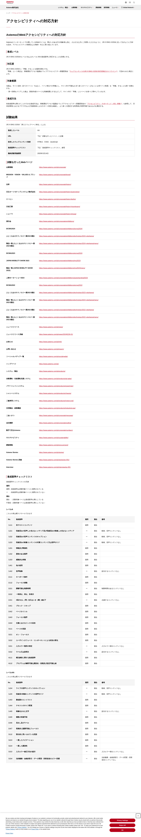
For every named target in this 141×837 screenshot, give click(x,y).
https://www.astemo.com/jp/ (49, 364)
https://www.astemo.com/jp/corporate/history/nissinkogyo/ (59, 206)
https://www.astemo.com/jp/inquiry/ (51, 349)
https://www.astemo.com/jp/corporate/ (52, 167)
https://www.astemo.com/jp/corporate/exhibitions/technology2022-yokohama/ (66, 310)
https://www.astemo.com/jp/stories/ (51, 452)
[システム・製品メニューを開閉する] (63, 7)
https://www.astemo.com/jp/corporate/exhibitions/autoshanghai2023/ (63, 278)
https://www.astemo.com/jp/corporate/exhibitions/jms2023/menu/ (62, 268)
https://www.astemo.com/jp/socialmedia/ (53, 356)
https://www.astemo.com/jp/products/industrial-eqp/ (57, 408)
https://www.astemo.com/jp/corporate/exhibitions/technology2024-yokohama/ (66, 236)
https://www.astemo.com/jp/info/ (50, 342)
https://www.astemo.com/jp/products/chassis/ (55, 393)
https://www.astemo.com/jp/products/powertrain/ (56, 386)
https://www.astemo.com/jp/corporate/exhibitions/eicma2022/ (60, 285)
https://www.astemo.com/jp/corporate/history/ (55, 184)
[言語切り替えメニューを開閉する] (126, 2)
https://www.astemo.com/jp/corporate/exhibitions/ (56, 221)
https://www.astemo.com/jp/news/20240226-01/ (56, 334)
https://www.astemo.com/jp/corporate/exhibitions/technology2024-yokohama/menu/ (68, 243)
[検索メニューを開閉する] (134, 2)
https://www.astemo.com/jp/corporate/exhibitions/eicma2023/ (60, 253)
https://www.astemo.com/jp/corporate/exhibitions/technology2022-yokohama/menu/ (68, 317)
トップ (8, 13)
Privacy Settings (122, 820)
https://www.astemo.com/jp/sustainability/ (53, 438)
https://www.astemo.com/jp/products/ (52, 371)
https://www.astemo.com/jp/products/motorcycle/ (56, 401)
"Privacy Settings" (22, 827)
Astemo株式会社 (12, 7)
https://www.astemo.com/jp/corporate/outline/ (55, 423)
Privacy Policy (35, 829)
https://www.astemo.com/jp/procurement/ (53, 445)
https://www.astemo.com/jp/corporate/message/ (56, 415)
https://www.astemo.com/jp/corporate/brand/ (55, 174)
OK (122, 830)
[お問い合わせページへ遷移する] (130, 2)
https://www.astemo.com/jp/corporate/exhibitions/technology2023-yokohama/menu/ (68, 300)
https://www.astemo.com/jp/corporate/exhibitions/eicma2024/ (60, 229)
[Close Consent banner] (138, 816)
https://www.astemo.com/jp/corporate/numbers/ (56, 430)
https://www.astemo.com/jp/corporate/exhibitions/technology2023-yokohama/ (66, 292)
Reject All (122, 825)
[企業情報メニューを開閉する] (74, 7)
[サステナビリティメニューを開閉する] (87, 7)
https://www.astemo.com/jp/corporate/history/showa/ (57, 214)
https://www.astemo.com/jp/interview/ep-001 (55, 467)
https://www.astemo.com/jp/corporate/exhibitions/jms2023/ (60, 261)
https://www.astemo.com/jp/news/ (51, 327)
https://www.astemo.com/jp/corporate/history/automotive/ (59, 192)
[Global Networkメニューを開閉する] (128, 7)
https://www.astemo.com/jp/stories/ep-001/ (54, 460)
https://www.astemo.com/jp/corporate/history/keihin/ (57, 199)
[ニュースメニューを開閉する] (115, 7)
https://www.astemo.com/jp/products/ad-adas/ (55, 378)
